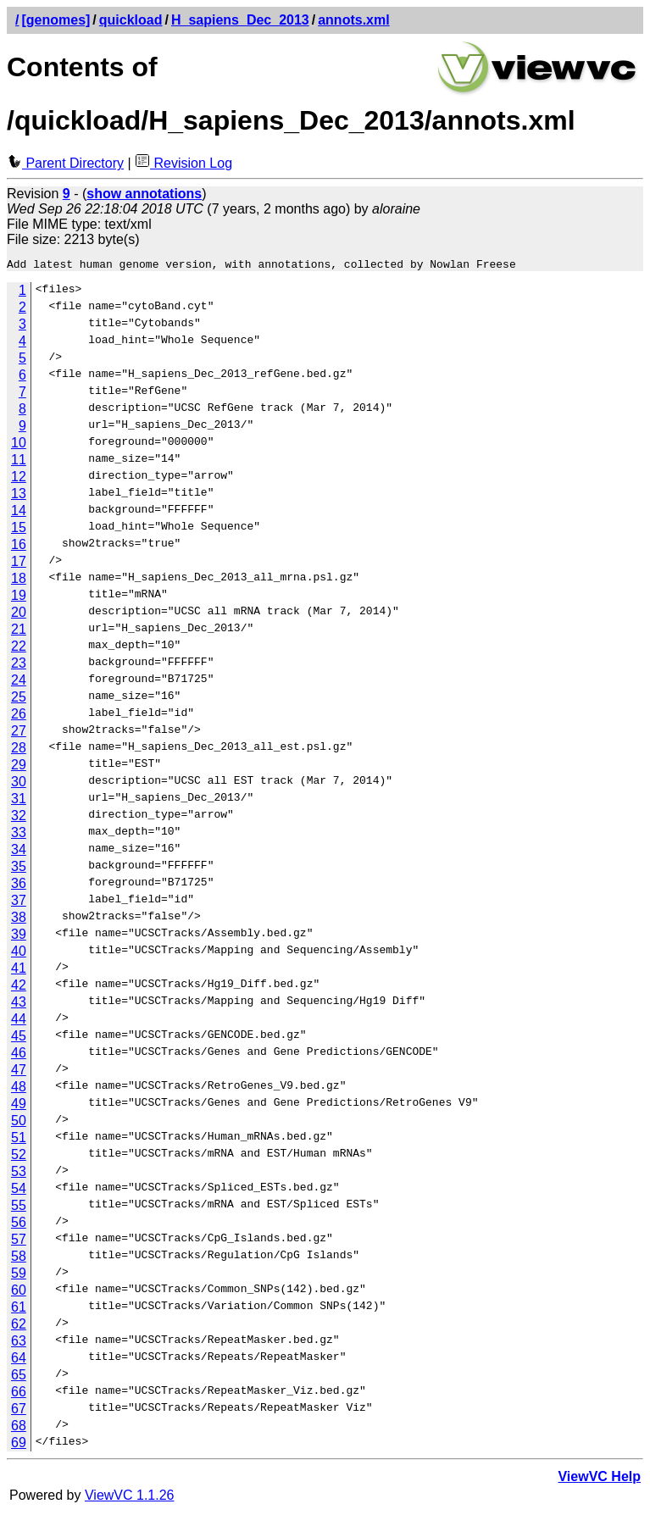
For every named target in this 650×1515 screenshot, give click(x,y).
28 (18, 750)
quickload (131, 20)
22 (18, 648)
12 (18, 479)
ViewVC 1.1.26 (130, 1497)
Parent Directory (65, 163)
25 (18, 699)
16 (18, 547)
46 (18, 1055)
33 (18, 835)
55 (18, 1208)
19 (18, 598)
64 (18, 1360)
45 (18, 1038)
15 (18, 530)
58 (18, 1258)
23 (18, 665)
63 (18, 1343)
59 (18, 1275)
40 (18, 953)
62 (18, 1326)
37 (18, 903)
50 (18, 1123)
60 (18, 1292)
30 (18, 784)
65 (18, 1377)
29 (18, 767)
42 (18, 987)
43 (18, 1004)
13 (18, 496)
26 (18, 716)
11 (18, 462)
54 (18, 1191)
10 (18, 445)
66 (18, 1394)
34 (18, 852)
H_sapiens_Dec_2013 (240, 20)
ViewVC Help (599, 1479)
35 (18, 869)
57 (18, 1242)
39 (18, 937)
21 (18, 631)
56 (18, 1225)
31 (18, 801)
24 (18, 682)
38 (18, 920)
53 (18, 1174)
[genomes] (55, 20)
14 (18, 513)
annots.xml (353, 20)
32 (18, 818)
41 (18, 970)
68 (18, 1428)
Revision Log (183, 163)
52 (18, 1157)
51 (18, 1140)
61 (18, 1309)
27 (18, 733)
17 (18, 564)
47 (18, 1072)
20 (18, 615)
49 (18, 1106)
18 (18, 581)
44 (18, 1021)
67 (18, 1411)
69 (18, 1445)
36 (18, 886)
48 (18, 1089)
